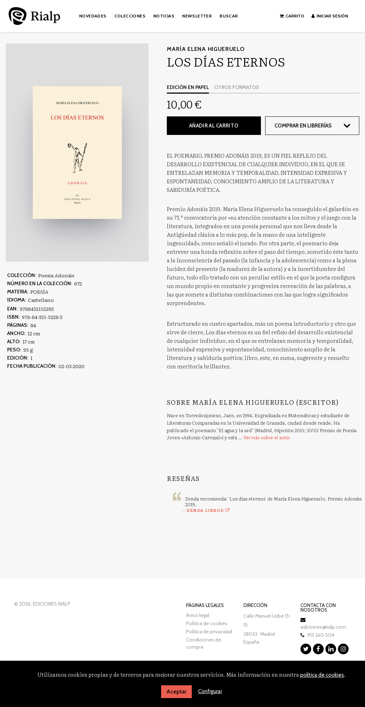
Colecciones (129, 16)
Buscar (229, 16)
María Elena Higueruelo (206, 49)
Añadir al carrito (213, 125)
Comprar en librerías (302, 125)
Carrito (292, 16)
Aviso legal (197, 615)
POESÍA (39, 291)
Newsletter (197, 16)
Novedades (93, 16)
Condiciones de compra (203, 643)
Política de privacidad (209, 631)
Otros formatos (236, 87)
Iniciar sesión (330, 16)
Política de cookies (206, 623)
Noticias (163, 16)
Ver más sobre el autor (266, 437)
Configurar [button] (210, 691)
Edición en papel (188, 87)
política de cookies (322, 675)
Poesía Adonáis (56, 275)
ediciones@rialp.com (323, 627)
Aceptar (176, 691)
